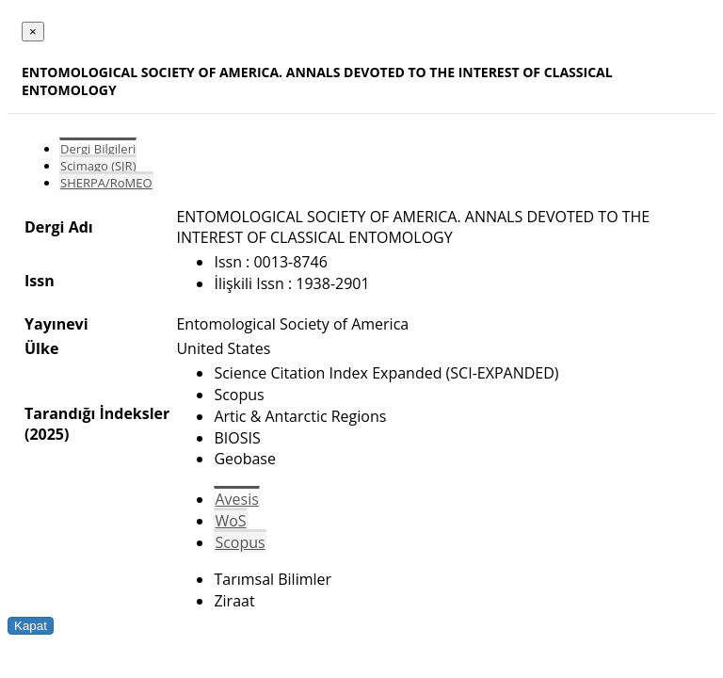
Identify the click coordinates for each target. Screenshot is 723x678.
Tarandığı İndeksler (96, 413)
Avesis (236, 499)
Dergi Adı (58, 227)
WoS (230, 520)
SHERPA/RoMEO (106, 182)
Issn (39, 280)
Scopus (240, 542)
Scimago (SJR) (98, 165)
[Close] (33, 31)
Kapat (30, 626)
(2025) (46, 434)
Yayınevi (56, 324)
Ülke (41, 348)
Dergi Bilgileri (98, 148)
